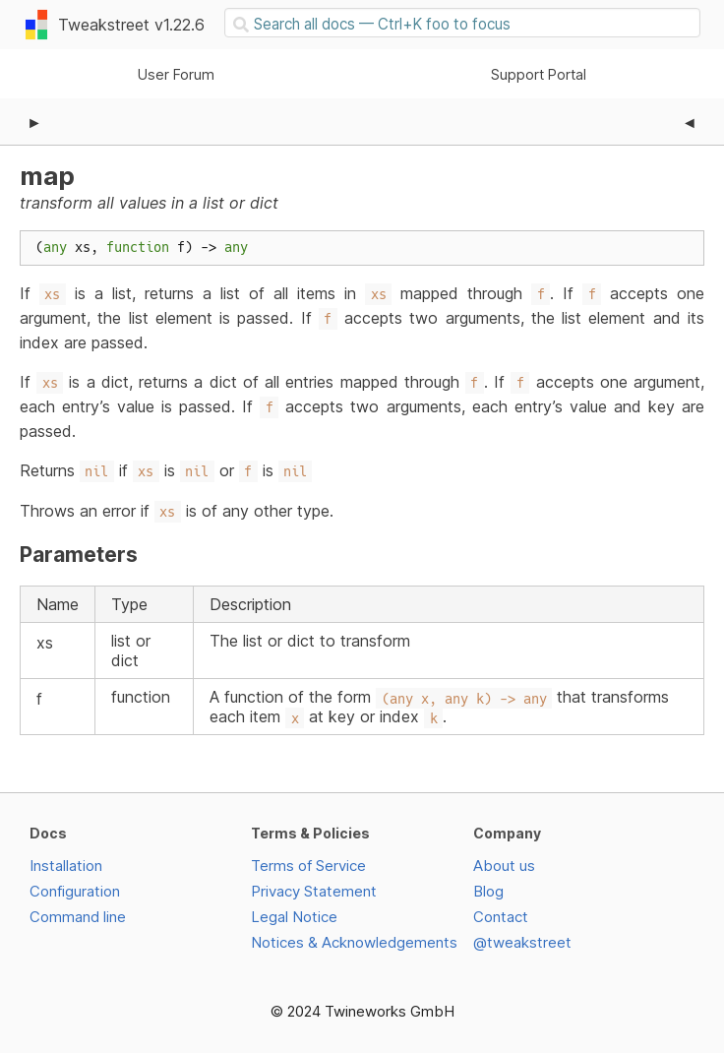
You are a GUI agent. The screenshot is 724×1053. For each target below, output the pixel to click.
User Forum (176, 74)
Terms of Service (308, 865)
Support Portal (538, 74)
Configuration (75, 891)
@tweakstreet (522, 942)
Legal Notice (294, 916)
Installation (66, 865)
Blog (488, 891)
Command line (78, 916)
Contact (500, 916)
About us (504, 865)
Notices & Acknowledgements (354, 942)
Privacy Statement (314, 891)
